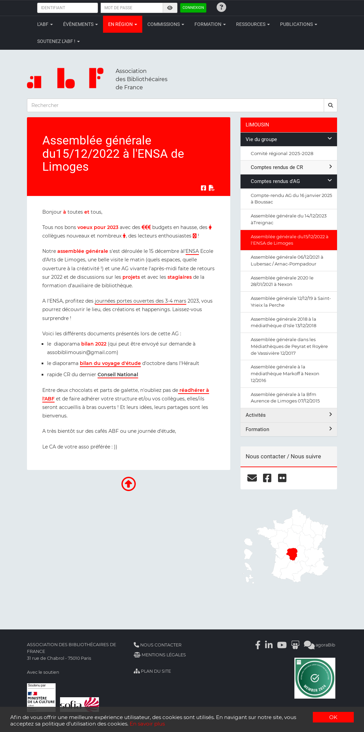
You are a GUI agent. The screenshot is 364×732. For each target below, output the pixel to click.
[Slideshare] (295, 644)
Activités (289, 415)
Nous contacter (157, 644)
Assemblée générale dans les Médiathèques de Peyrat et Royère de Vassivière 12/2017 (289, 346)
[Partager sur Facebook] (203, 188)
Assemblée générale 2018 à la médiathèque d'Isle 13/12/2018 (283, 322)
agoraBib (319, 644)
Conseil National (118, 374)
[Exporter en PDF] (212, 188)
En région (122, 24)
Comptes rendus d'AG (291, 181)
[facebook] (267, 478)
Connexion (193, 7)
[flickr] (282, 478)
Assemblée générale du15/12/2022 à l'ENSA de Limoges (290, 240)
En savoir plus (147, 723)
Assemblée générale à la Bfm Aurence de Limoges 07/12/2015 (285, 398)
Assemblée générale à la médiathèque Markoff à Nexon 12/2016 (285, 373)
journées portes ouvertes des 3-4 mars (140, 301)
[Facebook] (258, 644)
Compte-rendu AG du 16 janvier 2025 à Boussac (291, 199)
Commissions (165, 24)
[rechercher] (330, 105)
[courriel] (252, 478)
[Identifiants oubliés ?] (221, 7)
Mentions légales (160, 654)
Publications (298, 24)
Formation (210, 24)
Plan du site (152, 671)
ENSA (192, 251)
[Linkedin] (269, 644)
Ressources (253, 24)
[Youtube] (282, 644)
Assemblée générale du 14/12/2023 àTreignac (288, 219)
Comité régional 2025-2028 (282, 153)
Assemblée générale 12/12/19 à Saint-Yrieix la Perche (291, 301)
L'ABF (45, 24)
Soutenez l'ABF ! (58, 41)
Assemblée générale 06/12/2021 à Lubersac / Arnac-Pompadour (287, 260)
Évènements (80, 24)
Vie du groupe (289, 139)
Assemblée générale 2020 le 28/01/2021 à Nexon (282, 281)
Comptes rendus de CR (291, 167)
